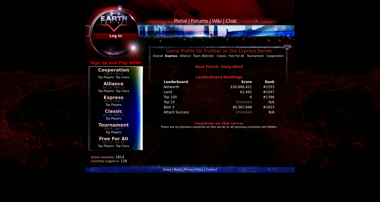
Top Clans (122, 77)
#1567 (269, 92)
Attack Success (176, 112)
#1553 (269, 87)
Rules (178, 169)
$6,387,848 (242, 107)
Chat (231, 21)
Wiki (216, 21)
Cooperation (113, 70)
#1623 (269, 107)
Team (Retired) (203, 56)
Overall (158, 56)
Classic (113, 111)
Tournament (113, 125)
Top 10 (169, 102)
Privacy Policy (193, 169)
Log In (115, 36)
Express (114, 97)
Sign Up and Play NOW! (116, 63)
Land (168, 92)
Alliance (113, 83)
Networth (171, 87)
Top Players (106, 77)
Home (167, 169)
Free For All (113, 138)
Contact (211, 169)
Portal (180, 21)
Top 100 (170, 97)
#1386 (269, 97)
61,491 (246, 92)
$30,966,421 (241, 87)
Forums (199, 21)
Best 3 (169, 107)
